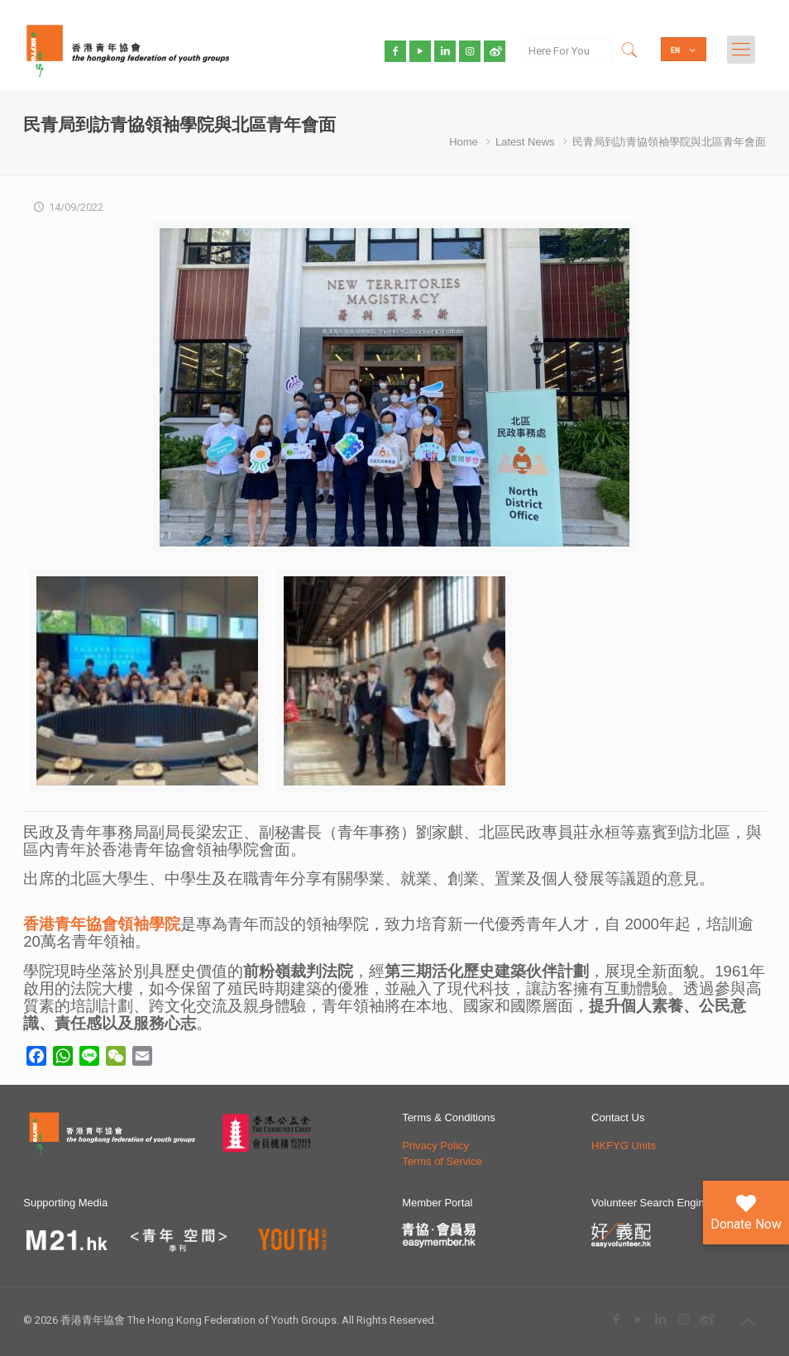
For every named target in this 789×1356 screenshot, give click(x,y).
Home (463, 142)
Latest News (525, 142)
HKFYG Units (623, 1145)
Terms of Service (442, 1161)
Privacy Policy (435, 1145)
